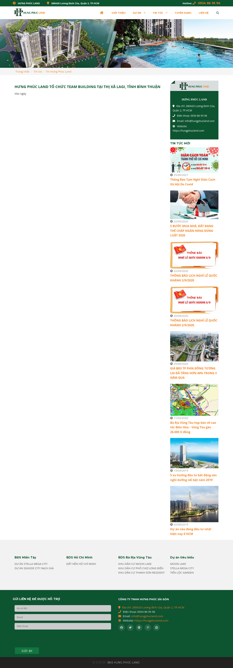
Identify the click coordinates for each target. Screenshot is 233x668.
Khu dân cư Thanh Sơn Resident (141, 572)
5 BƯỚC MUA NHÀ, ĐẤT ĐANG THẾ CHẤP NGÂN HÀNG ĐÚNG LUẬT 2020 (191, 230)
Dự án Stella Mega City (31, 564)
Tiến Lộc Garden (182, 572)
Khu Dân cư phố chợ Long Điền (140, 568)
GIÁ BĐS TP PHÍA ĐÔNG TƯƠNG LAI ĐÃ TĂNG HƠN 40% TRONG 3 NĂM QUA (193, 373)
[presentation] (42, 639)
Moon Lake (178, 564)
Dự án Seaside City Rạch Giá (34, 568)
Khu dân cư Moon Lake (134, 564)
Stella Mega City (182, 568)
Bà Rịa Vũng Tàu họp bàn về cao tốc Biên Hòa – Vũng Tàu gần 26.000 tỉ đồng (193, 427)
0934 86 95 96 (206, 3)
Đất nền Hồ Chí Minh (81, 564)
